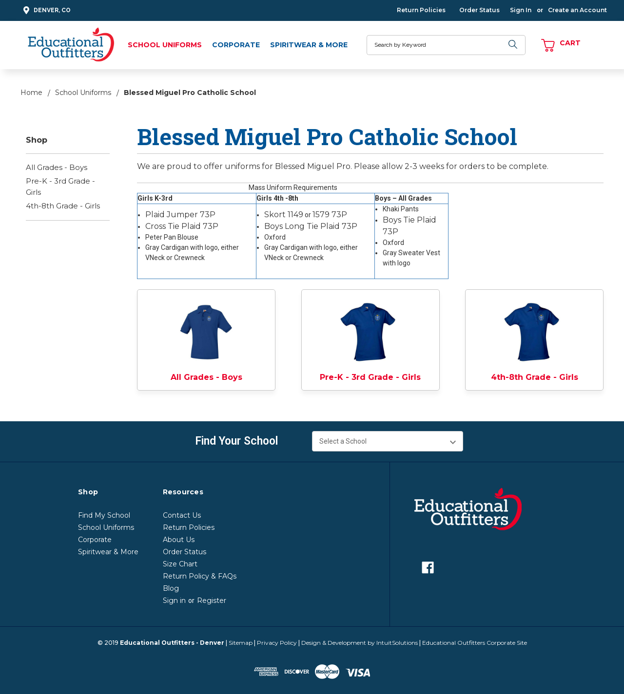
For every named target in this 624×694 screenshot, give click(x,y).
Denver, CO (45, 10)
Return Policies (421, 10)
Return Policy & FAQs (199, 576)
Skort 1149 (283, 214)
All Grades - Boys (56, 167)
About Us (179, 539)
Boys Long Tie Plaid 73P (310, 226)
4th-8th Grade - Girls (63, 205)
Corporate (236, 44)
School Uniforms (165, 44)
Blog (171, 588)
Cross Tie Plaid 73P (181, 226)
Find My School (104, 515)
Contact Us (182, 515)
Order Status (479, 10)
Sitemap (241, 642)
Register (211, 600)
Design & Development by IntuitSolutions (359, 642)
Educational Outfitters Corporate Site (474, 642)
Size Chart (180, 564)
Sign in (174, 600)
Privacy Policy (277, 642)
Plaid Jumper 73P (180, 214)
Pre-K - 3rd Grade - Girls (60, 186)
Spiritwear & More (309, 44)
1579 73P (329, 214)
